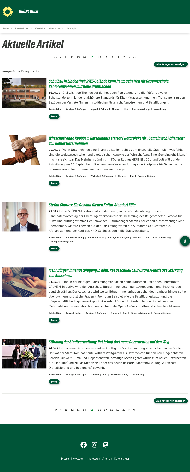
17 (105, 57)
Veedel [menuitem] (39, 28)
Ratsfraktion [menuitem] (22, 28)
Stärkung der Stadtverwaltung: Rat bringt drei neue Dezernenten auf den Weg (111, 341)
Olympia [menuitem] (71, 28)
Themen (116, 109)
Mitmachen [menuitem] (55, 28)
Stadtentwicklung (75, 237)
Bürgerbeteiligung (140, 313)
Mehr (54, 116)
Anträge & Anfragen (76, 109)
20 (123, 57)
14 (84, 57)
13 (78, 57)
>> (134, 57)
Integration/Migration (62, 241)
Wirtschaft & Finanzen (102, 176)
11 (66, 57)
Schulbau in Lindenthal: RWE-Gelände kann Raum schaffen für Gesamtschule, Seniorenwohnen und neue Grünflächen (111, 83)
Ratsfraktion (55, 109)
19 (117, 57)
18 (111, 57)
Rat (126, 109)
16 (99, 57)
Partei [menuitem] (6, 28)
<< (55, 57)
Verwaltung (160, 109)
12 (72, 57)
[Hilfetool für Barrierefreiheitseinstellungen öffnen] (185, 241)
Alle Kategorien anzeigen (170, 64)
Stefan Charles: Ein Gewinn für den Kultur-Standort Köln (93, 204)
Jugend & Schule (99, 109)
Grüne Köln (29, 11)
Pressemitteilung (141, 109)
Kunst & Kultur (96, 237)
